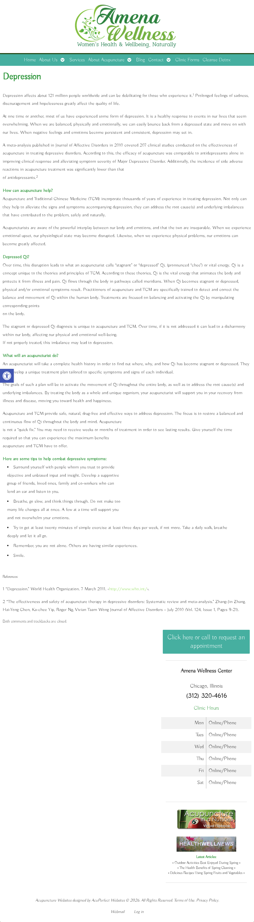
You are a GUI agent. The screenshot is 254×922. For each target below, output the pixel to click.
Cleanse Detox (216, 60)
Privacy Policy (207, 900)
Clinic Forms (187, 60)
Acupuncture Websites (53, 900)
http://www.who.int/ (128, 589)
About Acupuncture (106, 60)
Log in (139, 911)
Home (30, 60)
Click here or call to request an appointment (206, 641)
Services (77, 60)
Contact (156, 60)
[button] (7, 376)
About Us (48, 60)
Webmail (117, 911)
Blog (140, 60)
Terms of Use (184, 900)
